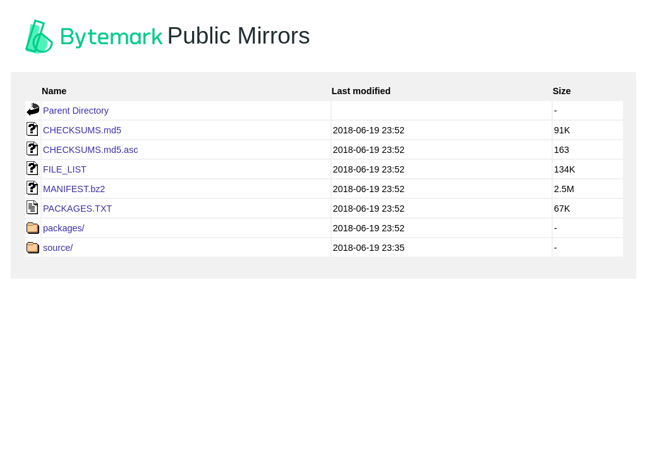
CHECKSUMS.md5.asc (90, 150)
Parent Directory (76, 111)
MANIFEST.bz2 (74, 189)
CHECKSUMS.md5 (82, 130)
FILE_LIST (65, 169)
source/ (58, 248)
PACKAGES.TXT (77, 208)
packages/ (64, 228)
